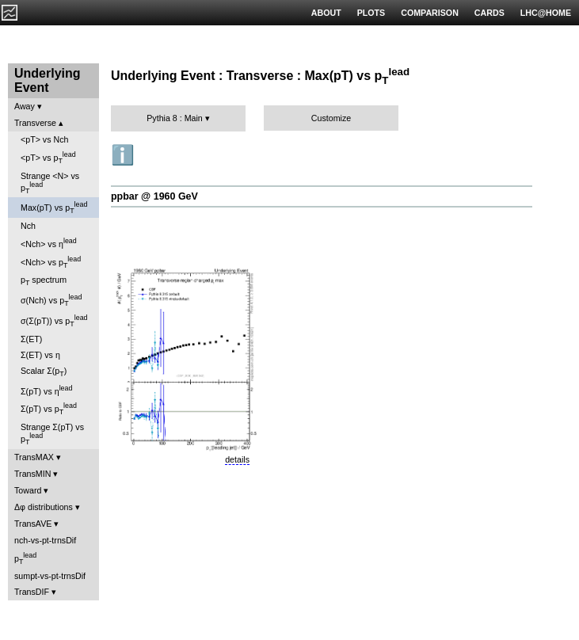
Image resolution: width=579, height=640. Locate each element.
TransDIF (31, 591)
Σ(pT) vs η (46, 390)
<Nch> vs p (51, 262)
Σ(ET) (31, 339)
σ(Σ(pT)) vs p (54, 321)
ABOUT (326, 12)
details (237, 459)
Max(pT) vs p (54, 207)
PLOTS (371, 12)
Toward (27, 490)
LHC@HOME (545, 12)
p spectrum (44, 281)
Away (24, 106)
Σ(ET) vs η (40, 355)
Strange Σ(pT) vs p (52, 434)
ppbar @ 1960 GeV (154, 196)
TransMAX (34, 457)
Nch (28, 225)
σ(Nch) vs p (51, 300)
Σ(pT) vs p (49, 409)
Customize (331, 118)
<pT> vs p (48, 157)
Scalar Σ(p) (44, 372)
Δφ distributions (43, 507)
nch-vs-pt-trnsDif (45, 540)
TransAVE (32, 523)
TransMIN (32, 473)
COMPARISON (430, 12)
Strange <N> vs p (50, 183)
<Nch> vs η (49, 243)
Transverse (35, 123)
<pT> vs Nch (44, 139)
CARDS (489, 12)
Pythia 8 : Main (174, 118)
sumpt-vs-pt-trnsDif (50, 576)
